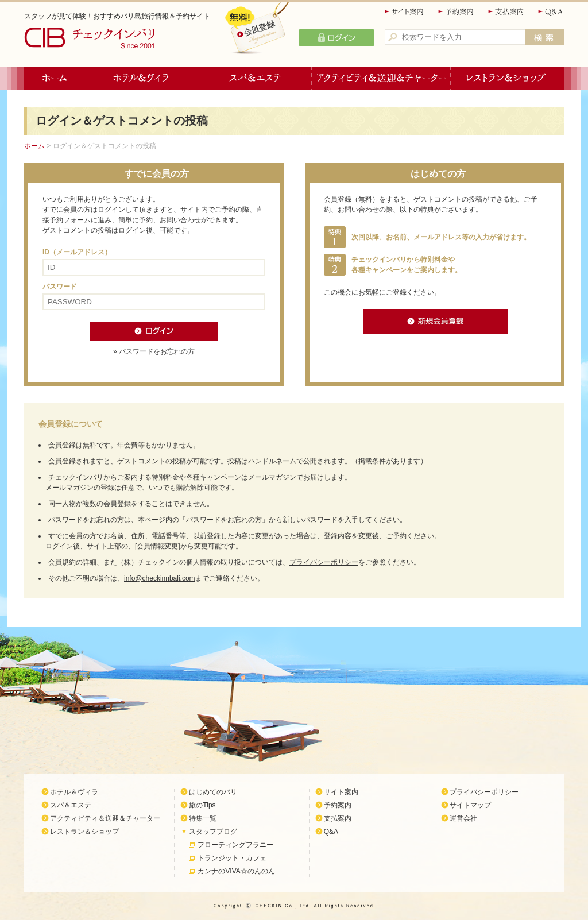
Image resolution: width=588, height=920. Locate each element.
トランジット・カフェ (232, 858)
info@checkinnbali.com (159, 578)
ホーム (54, 78)
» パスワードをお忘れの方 (154, 351)
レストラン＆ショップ (507, 78)
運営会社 (463, 818)
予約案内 (456, 12)
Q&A (551, 12)
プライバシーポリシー (323, 562)
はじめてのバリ (213, 792)
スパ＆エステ (255, 78)
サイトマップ (470, 805)
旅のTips (202, 805)
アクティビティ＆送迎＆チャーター (381, 78)
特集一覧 (202, 818)
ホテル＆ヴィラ (141, 78)
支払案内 (506, 12)
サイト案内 (405, 12)
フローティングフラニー (235, 845)
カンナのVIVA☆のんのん (236, 871)
